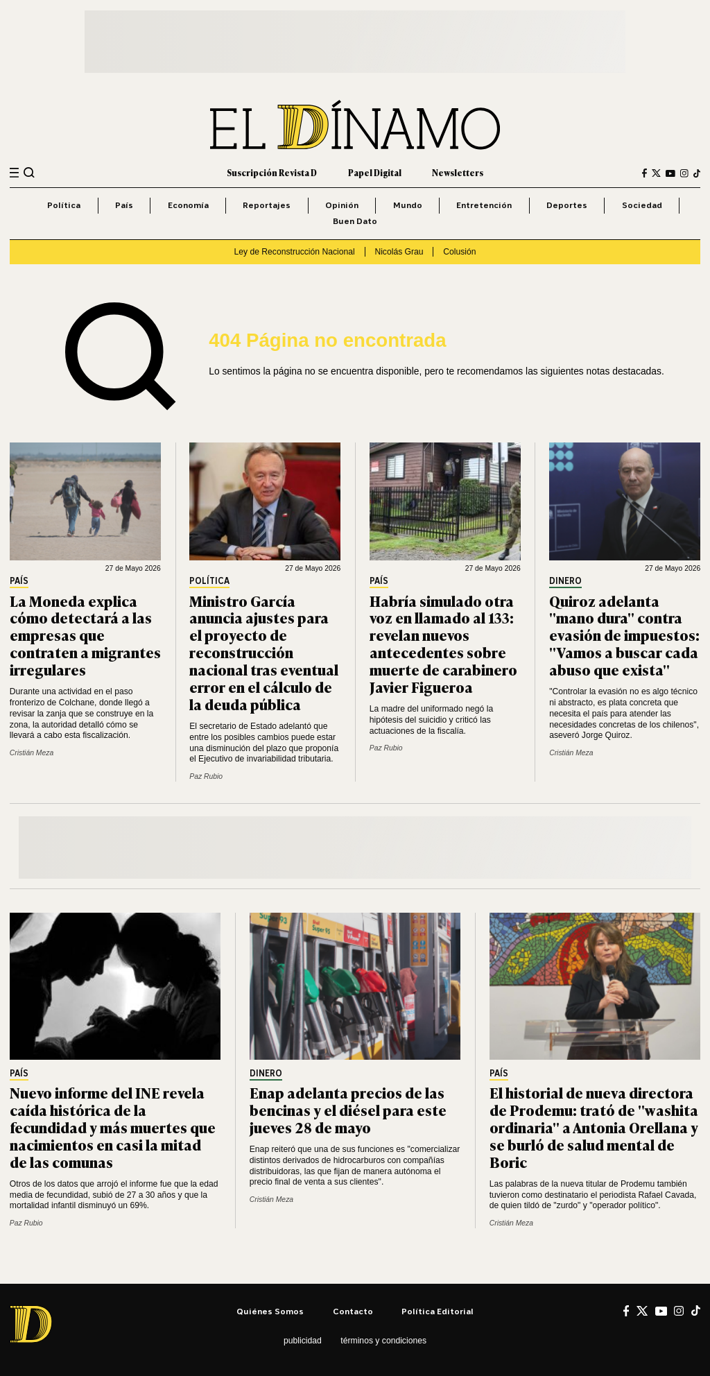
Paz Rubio (206, 776)
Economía (188, 205)
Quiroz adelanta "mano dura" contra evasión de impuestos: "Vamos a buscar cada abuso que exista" (624, 635)
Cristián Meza (31, 753)
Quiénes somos (270, 1311)
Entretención (484, 205)
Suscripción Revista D (272, 172)
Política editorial (437, 1311)
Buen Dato (355, 221)
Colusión (459, 252)
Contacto (353, 1311)
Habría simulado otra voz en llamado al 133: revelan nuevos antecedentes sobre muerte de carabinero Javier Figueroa (443, 643)
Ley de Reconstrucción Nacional (294, 252)
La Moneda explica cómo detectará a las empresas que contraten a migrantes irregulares (85, 635)
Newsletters (457, 172)
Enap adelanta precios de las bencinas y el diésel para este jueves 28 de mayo (348, 1109)
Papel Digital (374, 172)
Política (63, 205)
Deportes (566, 205)
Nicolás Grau (398, 252)
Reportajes (267, 205)
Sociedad (642, 205)
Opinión (341, 205)
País (124, 205)
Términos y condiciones (383, 1340)
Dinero (565, 581)
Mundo (407, 205)
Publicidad (303, 1340)
